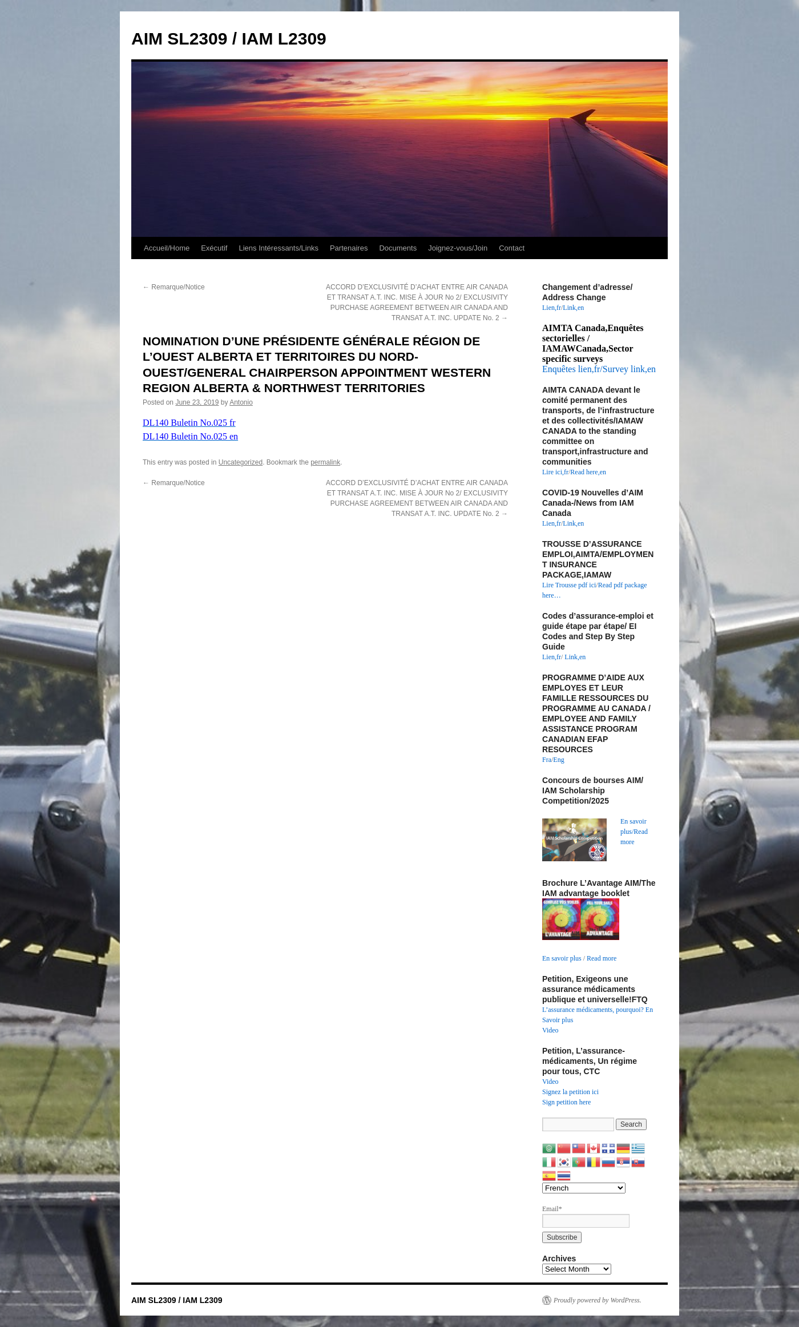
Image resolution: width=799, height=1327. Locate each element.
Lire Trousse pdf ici (569, 585)
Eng (558, 760)
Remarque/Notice (174, 287)
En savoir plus (562, 958)
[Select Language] (584, 1188)
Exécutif (214, 248)
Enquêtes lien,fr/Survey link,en (599, 369)
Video (550, 1030)
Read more (601, 958)
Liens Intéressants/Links (278, 248)
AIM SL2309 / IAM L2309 (228, 38)
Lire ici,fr (555, 472)
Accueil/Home (166, 248)
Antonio (241, 402)
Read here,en (588, 472)
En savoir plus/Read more (634, 831)
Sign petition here (566, 1102)
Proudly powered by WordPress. (597, 1300)
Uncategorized (241, 462)
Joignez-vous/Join (457, 248)
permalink (325, 462)
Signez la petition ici (570, 1092)
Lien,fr (551, 308)
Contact (511, 248)
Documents (398, 248)
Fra (546, 760)
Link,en (573, 308)
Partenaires (349, 248)
